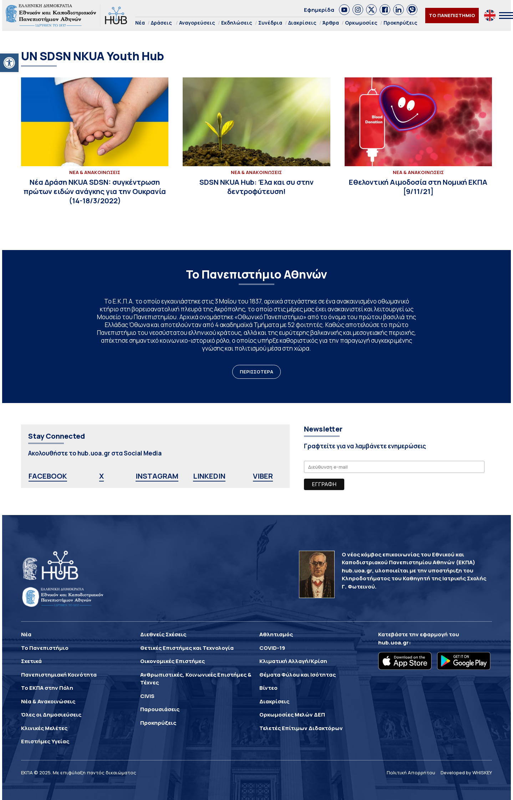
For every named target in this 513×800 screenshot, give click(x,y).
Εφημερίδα (319, 9)
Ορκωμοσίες (361, 22)
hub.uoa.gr (393, 642)
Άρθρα (330, 22)
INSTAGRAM (157, 476)
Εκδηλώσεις (236, 22)
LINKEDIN (209, 476)
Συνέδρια (270, 22)
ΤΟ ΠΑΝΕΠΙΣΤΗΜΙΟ (452, 15)
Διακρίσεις (302, 22)
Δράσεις (161, 22)
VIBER (263, 476)
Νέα (140, 22)
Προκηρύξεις (400, 22)
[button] (9, 62)
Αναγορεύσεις (197, 22)
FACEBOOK (48, 476)
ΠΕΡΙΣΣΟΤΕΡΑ (256, 371)
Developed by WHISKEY (466, 772)
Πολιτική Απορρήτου (411, 772)
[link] (344, 9)
